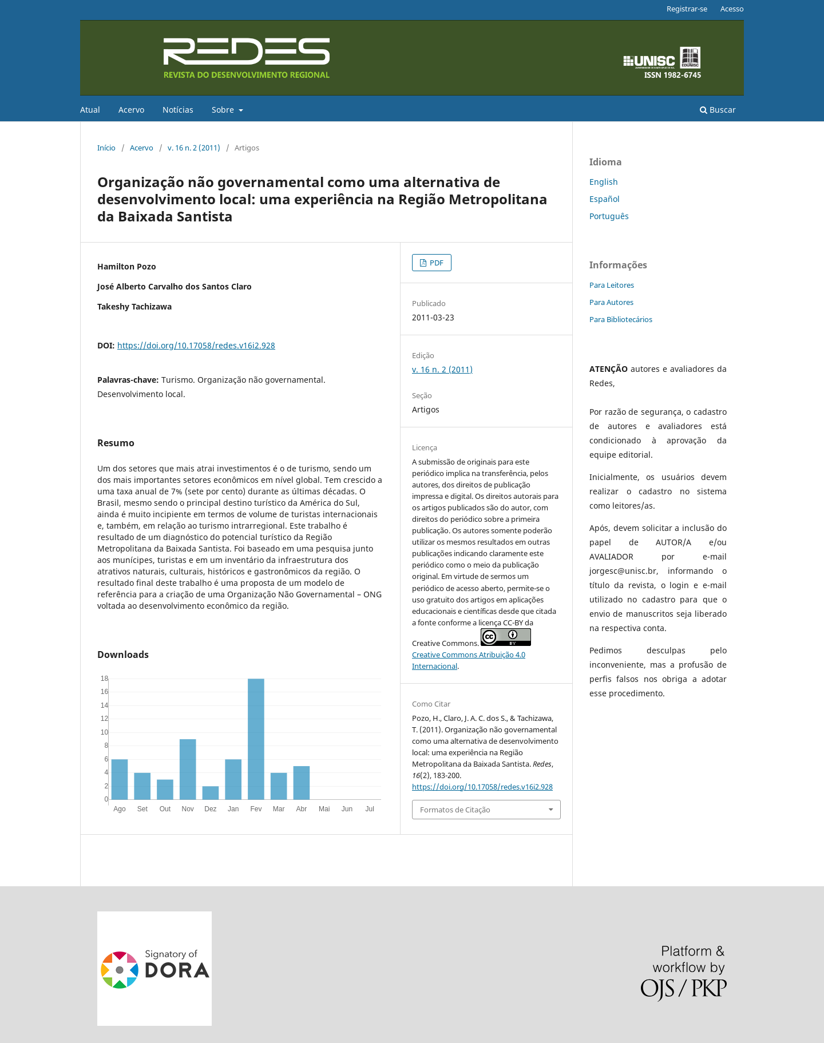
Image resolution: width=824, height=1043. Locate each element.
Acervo (131, 109)
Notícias (178, 109)
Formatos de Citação (455, 809)
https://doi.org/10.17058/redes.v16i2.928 (196, 345)
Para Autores (611, 302)
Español (604, 198)
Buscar (718, 109)
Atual (90, 109)
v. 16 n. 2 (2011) (194, 147)
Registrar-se (687, 8)
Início (106, 147)
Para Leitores (611, 285)
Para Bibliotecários (620, 319)
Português (609, 216)
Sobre (224, 109)
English (603, 181)
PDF (435, 262)
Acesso (732, 8)
